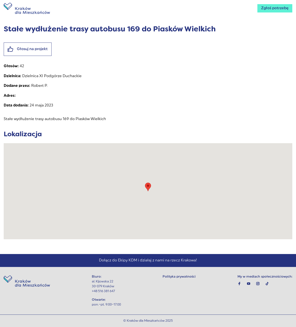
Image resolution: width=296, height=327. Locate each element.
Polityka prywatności (179, 277)
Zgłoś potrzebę (275, 8)
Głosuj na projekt (28, 49)
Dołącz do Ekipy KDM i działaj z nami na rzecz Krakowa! (148, 260)
